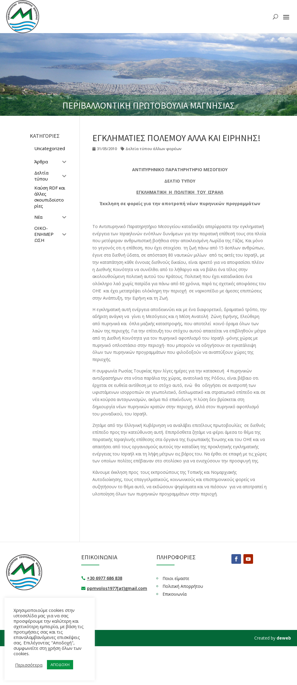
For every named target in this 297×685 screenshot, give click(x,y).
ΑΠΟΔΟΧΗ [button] (60, 664)
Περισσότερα (28, 665)
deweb (284, 638)
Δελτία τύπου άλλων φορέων (153, 148)
